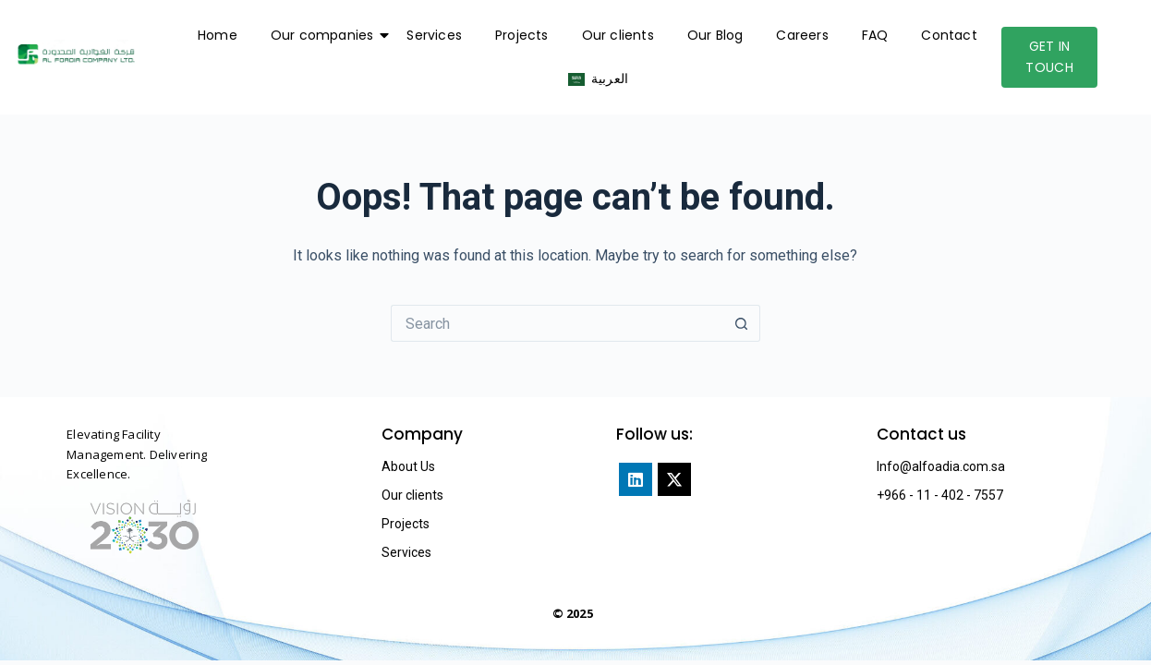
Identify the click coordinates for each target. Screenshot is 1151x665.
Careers (802, 35)
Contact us (921, 434)
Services (434, 35)
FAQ (875, 35)
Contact (948, 35)
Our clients (618, 35)
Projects (522, 35)
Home (217, 35)
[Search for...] (557, 323)
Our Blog (715, 35)
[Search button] (741, 323)
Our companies (326, 35)
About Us (408, 466)
